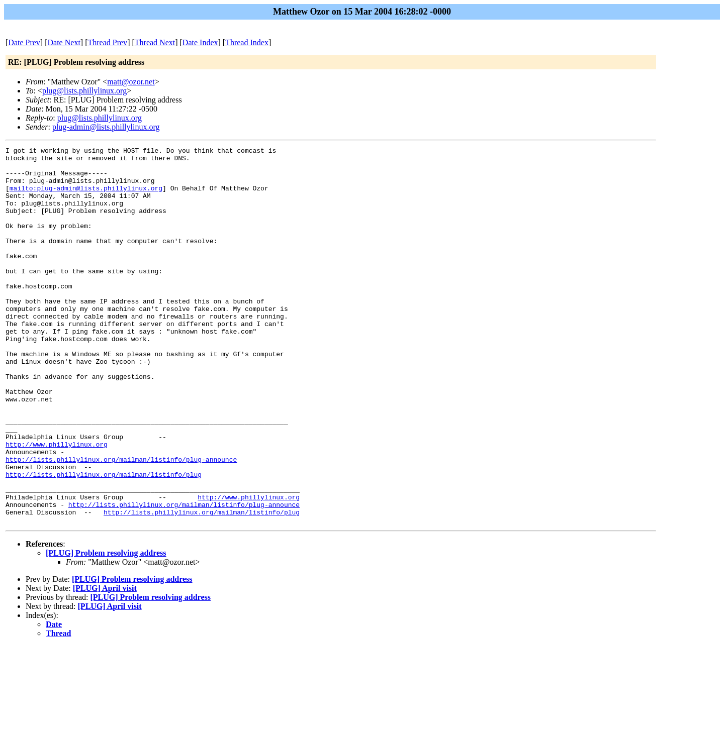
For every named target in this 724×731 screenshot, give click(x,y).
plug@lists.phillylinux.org (84, 90)
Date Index (200, 42)
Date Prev (24, 42)
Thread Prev (107, 42)
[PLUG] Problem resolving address (106, 628)
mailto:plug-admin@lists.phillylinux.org (86, 196)
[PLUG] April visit (105, 663)
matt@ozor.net (130, 81)
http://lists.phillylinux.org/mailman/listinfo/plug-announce (121, 522)
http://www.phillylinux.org (57, 504)
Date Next (64, 42)
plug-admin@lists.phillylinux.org (106, 127)
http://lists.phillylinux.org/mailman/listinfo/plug (104, 540)
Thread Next (155, 42)
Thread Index (246, 42)
